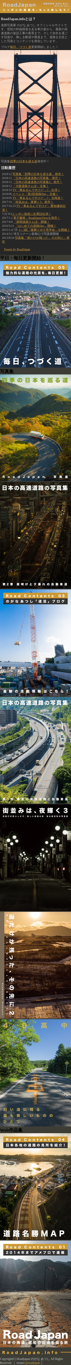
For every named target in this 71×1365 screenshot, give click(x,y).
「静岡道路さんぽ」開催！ (31, 221)
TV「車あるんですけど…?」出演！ (36, 190)
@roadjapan (32, 1362)
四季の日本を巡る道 (23, 161)
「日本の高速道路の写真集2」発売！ (37, 182)
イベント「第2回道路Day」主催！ (35, 194)
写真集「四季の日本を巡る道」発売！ (38, 174)
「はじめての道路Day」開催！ (35, 225)
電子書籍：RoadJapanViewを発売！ (36, 217)
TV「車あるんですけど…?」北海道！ (37, 198)
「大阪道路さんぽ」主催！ (30, 186)
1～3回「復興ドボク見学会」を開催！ (44, 229)
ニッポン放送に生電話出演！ (31, 213)
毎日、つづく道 (20, 47)
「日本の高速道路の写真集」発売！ (36, 178)
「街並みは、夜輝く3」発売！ (32, 202)
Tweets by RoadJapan (17, 249)
